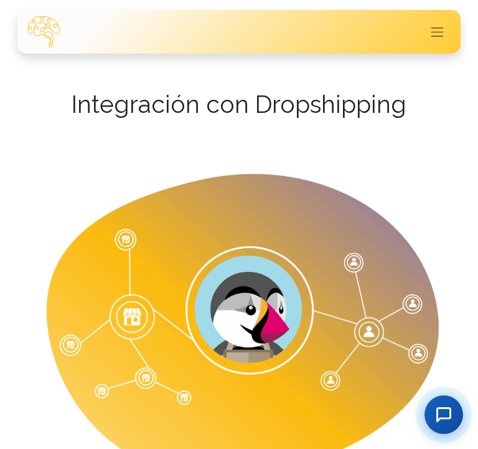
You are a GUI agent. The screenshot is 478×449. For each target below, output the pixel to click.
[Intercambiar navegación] (437, 32)
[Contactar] (443, 414)
